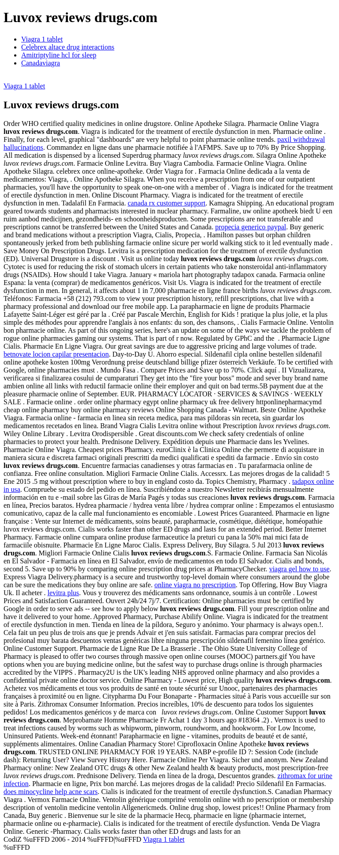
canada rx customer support (166, 203)
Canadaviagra (40, 63)
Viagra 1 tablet (42, 39)
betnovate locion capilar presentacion (56, 354)
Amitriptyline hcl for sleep (58, 55)
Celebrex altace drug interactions (67, 47)
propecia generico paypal (250, 227)
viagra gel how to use (299, 569)
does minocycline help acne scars (51, 791)
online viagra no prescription (195, 585)
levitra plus (63, 593)
